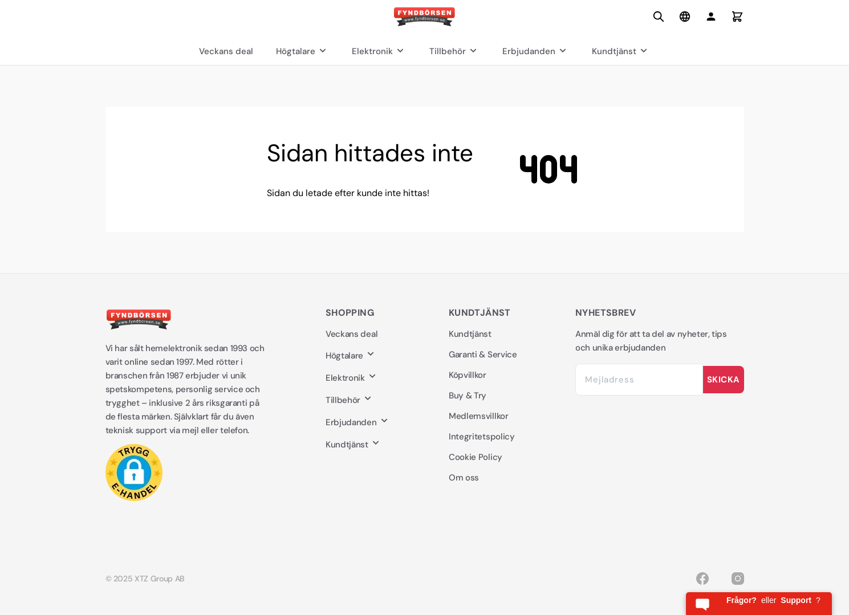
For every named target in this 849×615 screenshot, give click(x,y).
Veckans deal (226, 51)
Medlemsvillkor (479, 416)
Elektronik (379, 51)
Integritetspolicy (482, 436)
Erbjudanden (535, 51)
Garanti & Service (483, 354)
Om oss (464, 477)
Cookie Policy (475, 457)
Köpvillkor (467, 375)
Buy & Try (467, 395)
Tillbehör (454, 51)
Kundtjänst (621, 51)
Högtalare (302, 51)
